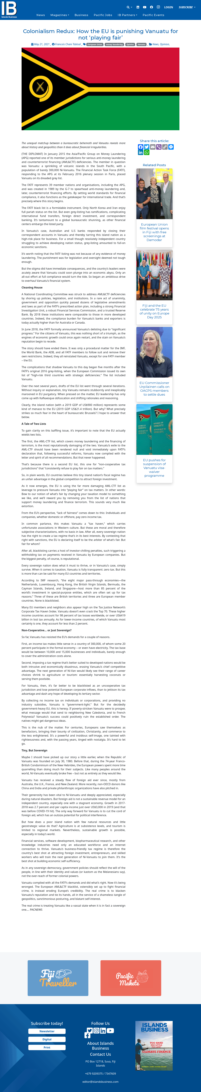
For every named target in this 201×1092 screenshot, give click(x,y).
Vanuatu (141, 44)
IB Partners (126, 15)
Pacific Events (154, 15)
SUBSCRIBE (186, 7)
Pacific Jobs (103, 15)
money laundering (114, 44)
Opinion (130, 44)
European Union (95, 44)
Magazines (58, 15)
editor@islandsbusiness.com (100, 1082)
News (40, 15)
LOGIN (168, 7)
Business (81, 15)
